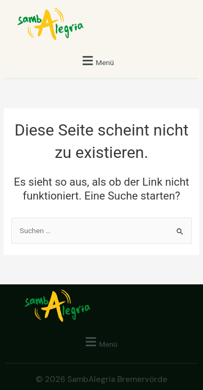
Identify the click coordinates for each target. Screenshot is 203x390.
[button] (96, 60)
